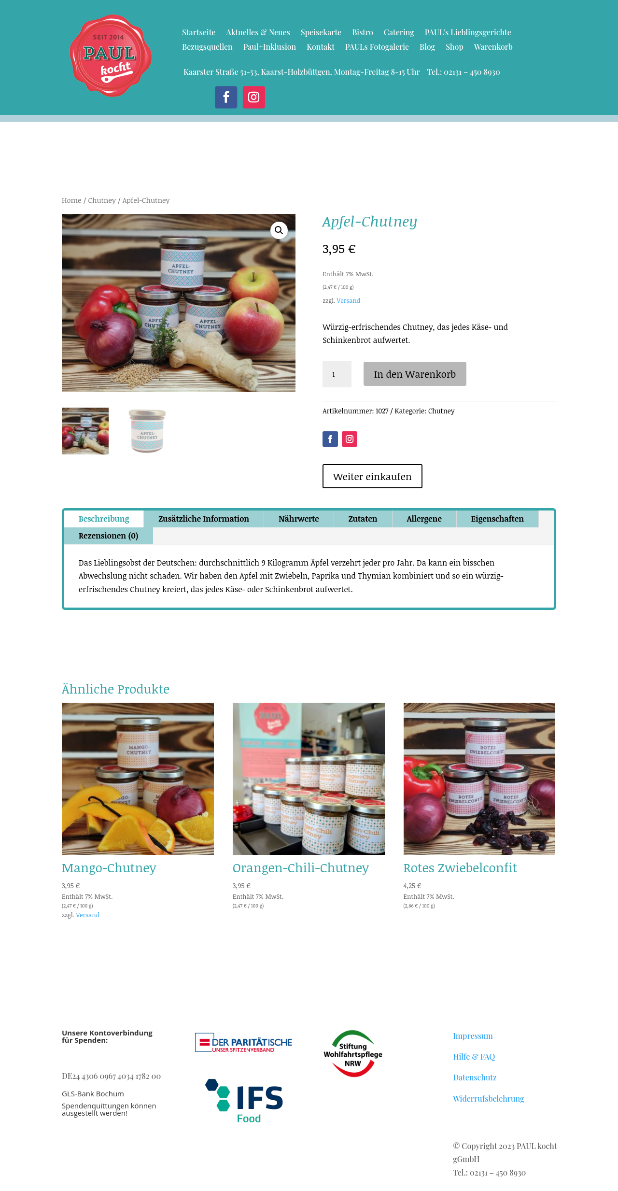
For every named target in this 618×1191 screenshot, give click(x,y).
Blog (427, 47)
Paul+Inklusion (269, 47)
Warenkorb (493, 47)
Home (72, 200)
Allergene (424, 518)
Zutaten (363, 518)
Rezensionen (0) (109, 535)
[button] (279, 230)
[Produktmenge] (337, 374)
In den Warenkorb (415, 374)
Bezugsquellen (207, 47)
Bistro (362, 33)
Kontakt (321, 47)
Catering (399, 33)
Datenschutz (474, 1077)
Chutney (101, 200)
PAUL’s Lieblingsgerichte (468, 33)
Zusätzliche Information (203, 518)
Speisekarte (321, 33)
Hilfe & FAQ (474, 1056)
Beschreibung (104, 518)
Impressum (473, 1036)
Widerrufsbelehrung (488, 1098)
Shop (455, 47)
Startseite (198, 33)
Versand (348, 300)
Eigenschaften (497, 518)
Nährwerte (299, 518)
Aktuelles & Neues (258, 33)
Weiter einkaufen (372, 476)
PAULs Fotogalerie (377, 47)
